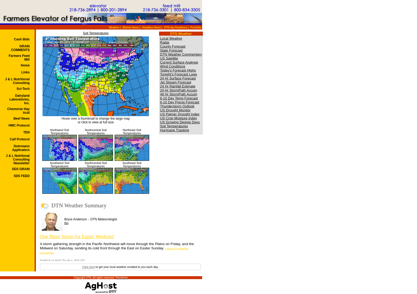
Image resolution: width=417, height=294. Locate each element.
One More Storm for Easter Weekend (77, 236)
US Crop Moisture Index (178, 118)
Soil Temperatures (96, 33)
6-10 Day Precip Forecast (179, 102)
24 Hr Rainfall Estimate (177, 86)
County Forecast (172, 46)
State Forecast (171, 50)
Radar (164, 42)
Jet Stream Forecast (175, 82)
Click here (88, 266)
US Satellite (169, 58)
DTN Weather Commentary (181, 54)
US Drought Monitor (175, 110)
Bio (66, 223)
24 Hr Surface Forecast (178, 78)
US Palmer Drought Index (179, 114)
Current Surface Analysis (179, 62)
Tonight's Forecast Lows (178, 74)
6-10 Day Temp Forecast (179, 98)
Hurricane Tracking (174, 130)
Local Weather (171, 38)
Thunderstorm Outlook (177, 106)
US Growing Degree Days (180, 122)
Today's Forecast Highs (178, 70)
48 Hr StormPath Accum (178, 94)
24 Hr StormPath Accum (178, 90)
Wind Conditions (172, 66)
